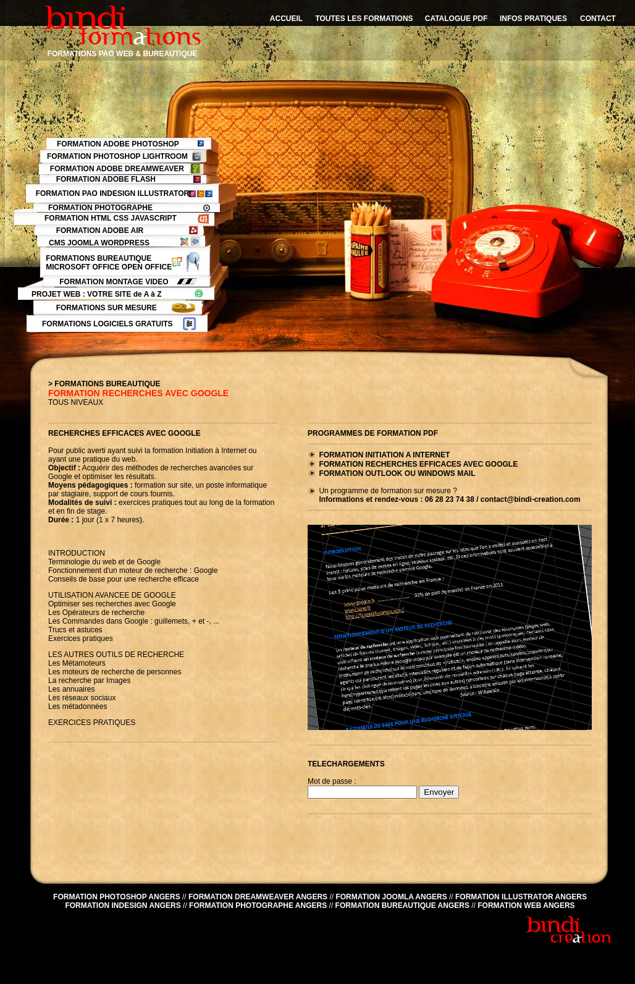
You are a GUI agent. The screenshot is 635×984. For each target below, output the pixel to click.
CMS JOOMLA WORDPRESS (99, 243)
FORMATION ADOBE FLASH (106, 179)
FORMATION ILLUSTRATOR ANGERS (521, 897)
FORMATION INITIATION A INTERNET (384, 455)
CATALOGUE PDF (456, 18)
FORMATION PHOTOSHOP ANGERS (116, 897)
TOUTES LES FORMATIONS (364, 18)
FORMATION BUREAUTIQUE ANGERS (402, 905)
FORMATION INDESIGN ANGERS (122, 905)
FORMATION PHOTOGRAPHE (100, 207)
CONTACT (598, 18)
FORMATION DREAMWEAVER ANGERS (257, 897)
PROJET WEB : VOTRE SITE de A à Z (96, 294)
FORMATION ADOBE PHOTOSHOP (118, 144)
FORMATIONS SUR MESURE (106, 307)
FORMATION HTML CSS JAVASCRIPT (110, 218)
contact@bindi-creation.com (531, 499)
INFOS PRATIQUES (533, 18)
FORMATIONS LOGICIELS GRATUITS (107, 324)
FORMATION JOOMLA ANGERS (391, 897)
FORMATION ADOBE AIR (100, 230)
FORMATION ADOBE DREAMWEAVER (117, 168)
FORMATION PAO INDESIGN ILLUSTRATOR (112, 193)
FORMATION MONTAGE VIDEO (113, 282)
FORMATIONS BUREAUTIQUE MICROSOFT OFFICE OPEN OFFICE (109, 262)
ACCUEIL (286, 18)
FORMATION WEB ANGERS (525, 905)
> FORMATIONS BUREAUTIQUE (104, 384)
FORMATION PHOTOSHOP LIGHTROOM (117, 156)
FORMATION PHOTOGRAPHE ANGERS (258, 905)
